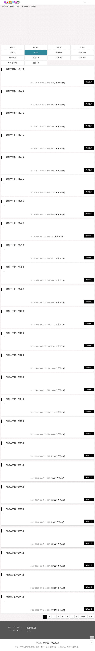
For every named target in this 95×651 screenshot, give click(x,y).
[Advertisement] (47, 26)
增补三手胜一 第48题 (15, 267)
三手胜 (33, 6)
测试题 (12, 53)
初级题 (12, 47)
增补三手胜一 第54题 (15, 399)
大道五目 (82, 58)
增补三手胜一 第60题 (15, 531)
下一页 (82, 617)
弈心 (29, 631)
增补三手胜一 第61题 (15, 553)
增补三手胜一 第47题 (15, 245)
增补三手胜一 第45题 (15, 201)
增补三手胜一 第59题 (15, 487)
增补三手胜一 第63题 (15, 575)
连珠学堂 (12, 58)
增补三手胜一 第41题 (15, 135)
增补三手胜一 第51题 (15, 311)
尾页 (90, 617)
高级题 (59, 47)
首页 (18, 6)
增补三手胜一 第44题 (15, 179)
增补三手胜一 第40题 (15, 91)
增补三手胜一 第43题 (15, 157)
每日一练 (35, 63)
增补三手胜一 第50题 (15, 333)
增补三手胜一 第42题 (15, 113)
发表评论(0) (59, 83)
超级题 (82, 47)
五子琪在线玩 (53, 643)
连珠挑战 (82, 53)
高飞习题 (59, 58)
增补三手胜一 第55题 (15, 421)
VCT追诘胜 (12, 63)
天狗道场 (35, 58)
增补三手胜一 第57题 (15, 465)
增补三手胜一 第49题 (15, 289)
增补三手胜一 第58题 (15, 509)
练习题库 (25, 6)
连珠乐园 (59, 53)
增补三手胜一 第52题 (15, 355)
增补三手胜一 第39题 (15, 69)
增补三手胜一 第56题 (15, 443)
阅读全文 (89, 82)
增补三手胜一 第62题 (15, 597)
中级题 (35, 47)
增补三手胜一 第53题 (15, 377)
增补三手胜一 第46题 (15, 223)
